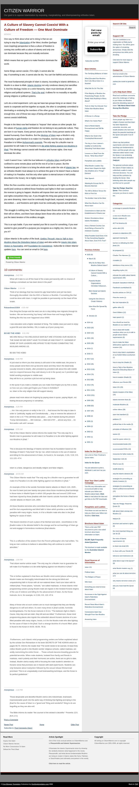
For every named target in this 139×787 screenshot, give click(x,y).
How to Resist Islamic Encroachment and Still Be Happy (94, 128)
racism (115, 434)
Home (42, 725)
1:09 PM (19, 560)
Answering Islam (91, 619)
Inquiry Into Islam (68, 242)
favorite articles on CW (121, 292)
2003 (89, 431)
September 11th (119, 459)
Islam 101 (88, 567)
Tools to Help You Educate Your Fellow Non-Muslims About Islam (96, 108)
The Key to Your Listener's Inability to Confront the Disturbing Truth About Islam (95, 145)
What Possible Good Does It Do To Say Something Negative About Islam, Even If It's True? (96, 238)
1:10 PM (19, 690)
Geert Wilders (118, 312)
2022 (89, 333)
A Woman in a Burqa (92, 116)
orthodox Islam (52, 160)
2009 (89, 400)
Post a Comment (11, 720)
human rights (21, 128)
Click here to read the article (59, 763)
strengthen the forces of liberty (123, 496)
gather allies (117, 307)
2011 (89, 390)
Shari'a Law (117, 464)
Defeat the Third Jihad (11, 749)
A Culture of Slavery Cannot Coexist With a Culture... (98, 273)
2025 (89, 254)
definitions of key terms (121, 265)
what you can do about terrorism (124, 573)
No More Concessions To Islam (14, 746)
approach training (119, 238)
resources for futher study (122, 454)
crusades (116, 260)
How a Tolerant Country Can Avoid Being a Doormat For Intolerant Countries (95, 228)
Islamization (24, 42)
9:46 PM (19, 359)
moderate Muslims (119, 404)
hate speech (117, 317)
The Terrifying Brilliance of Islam (96, 73)
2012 (89, 385)
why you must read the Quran (123, 586)
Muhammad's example (32, 142)
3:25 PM (19, 407)
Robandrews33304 (12, 308)
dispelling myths (119, 270)
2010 (89, 395)
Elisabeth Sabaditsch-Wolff (122, 283)
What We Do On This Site (94, 88)
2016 (89, 364)
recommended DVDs (120, 449)
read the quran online (120, 439)
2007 (89, 411)
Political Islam (90, 572)
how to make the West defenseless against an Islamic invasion (123, 344)
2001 (89, 442)
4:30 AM (24, 308)
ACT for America (119, 223)
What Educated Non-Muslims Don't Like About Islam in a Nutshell (95, 81)
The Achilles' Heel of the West (95, 198)
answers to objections (121, 233)
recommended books (120, 444)
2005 (89, 421)
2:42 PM (19, 275)
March (91, 259)
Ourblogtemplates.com (40, 784)
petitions (116, 419)
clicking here (117, 44)
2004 (89, 426)
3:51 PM (25, 333)
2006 (89, 416)
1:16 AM (21, 288)
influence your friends (120, 382)
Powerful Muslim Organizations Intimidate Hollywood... (98, 283)
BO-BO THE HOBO (12, 333)
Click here (95, 515)
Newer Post (8, 725)
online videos (118, 409)
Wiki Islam (88, 582)
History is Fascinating (13, 246)
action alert (117, 228)
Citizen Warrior (24, 10)
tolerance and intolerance (122, 556)
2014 (89, 374)
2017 (89, 359)
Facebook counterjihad (121, 287)
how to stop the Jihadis (121, 362)
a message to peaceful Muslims (124, 208)
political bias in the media (122, 424)
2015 (89, 369)
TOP (136, 784)
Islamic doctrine (34, 85)
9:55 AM (19, 429)
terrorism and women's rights (123, 523)
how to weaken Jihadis (121, 377)
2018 (89, 354)
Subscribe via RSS (91, 61)
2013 (89, 379)
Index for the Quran (92, 462)
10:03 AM (20, 474)
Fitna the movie (118, 297)
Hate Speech (89, 178)
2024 (89, 322)
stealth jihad (117, 469)
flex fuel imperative (119, 302)
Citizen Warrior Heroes (11, 744)
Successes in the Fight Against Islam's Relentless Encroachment (95, 597)
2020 (89, 343)
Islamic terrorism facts (121, 399)
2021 (89, 338)
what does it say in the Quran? (123, 561)
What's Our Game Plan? (93, 121)
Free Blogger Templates (12, 784)
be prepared (117, 250)
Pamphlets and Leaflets (93, 161)
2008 (89, 406)
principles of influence (121, 429)
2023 (89, 327)
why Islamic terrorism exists (123, 581)
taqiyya (116, 160)
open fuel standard (119, 414)
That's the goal (38, 92)
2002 (89, 437)
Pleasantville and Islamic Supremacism (65, 743)
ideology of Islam (48, 135)
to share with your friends (122, 551)
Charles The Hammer (120, 255)
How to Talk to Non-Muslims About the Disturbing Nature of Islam (123, 369)
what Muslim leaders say (122, 568)
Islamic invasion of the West (122, 392)
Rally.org (127, 42)
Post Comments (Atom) (23, 728)
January (92, 316)
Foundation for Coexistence (40, 246)
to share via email (119, 546)
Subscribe (96, 49)
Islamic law (70, 167)
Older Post (75, 725)
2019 (89, 348)
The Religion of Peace (92, 577)
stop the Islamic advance (122, 474)
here (14, 249)
